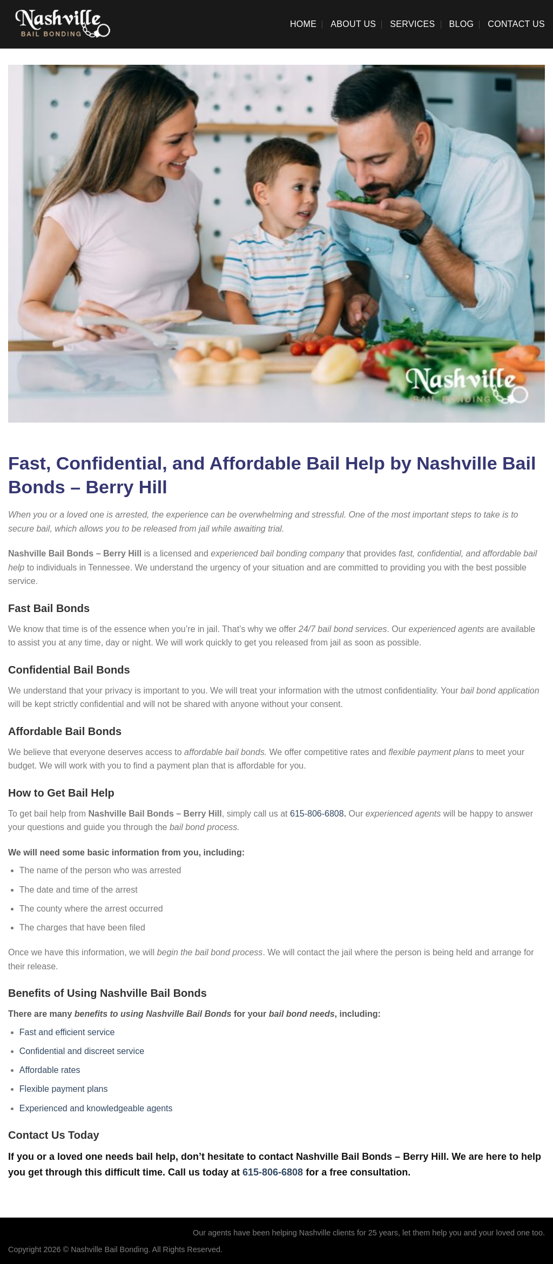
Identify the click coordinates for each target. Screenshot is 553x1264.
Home (303, 24)
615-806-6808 (317, 813)
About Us (353, 24)
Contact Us (516, 24)
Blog (461, 24)
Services (412, 24)
